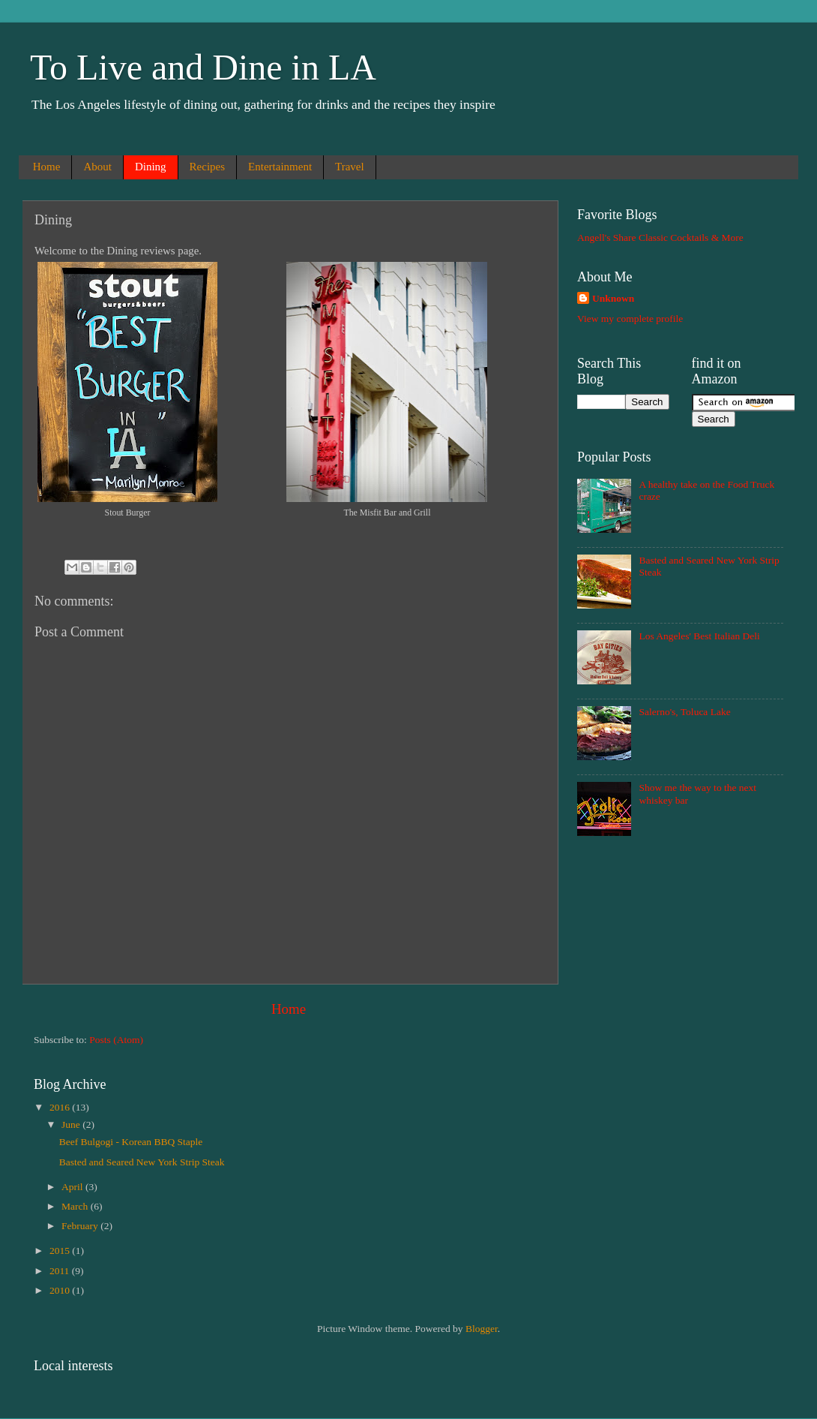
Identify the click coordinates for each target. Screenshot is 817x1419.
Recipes (207, 167)
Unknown (613, 298)
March (76, 1206)
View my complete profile (630, 318)
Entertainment (280, 167)
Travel (349, 167)
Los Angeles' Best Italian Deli (699, 636)
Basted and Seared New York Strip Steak (142, 1162)
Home (47, 167)
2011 (60, 1270)
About (97, 167)
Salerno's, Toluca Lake (684, 711)
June (71, 1124)
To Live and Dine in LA (203, 67)
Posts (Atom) (116, 1039)
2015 (60, 1250)
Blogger (481, 1328)
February (80, 1225)
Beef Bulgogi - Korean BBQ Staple (131, 1141)
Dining (150, 167)
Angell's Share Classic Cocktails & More (660, 237)
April (73, 1186)
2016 (60, 1107)
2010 (60, 1290)
